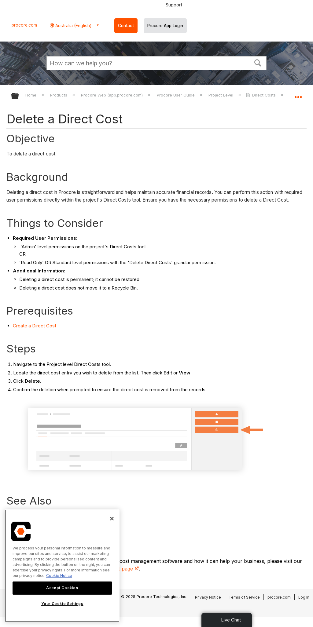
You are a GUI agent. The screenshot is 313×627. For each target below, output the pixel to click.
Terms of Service (244, 597)
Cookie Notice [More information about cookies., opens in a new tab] (59, 575)
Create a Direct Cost (34, 326)
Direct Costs (261, 95)
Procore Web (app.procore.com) (112, 95)
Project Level (221, 95)
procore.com (24, 25)
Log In (303, 597)
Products (59, 95)
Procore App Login (165, 25)
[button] (258, 62)
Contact (126, 25)
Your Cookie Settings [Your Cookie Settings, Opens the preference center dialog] (62, 603)
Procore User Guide (176, 95)
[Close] (112, 518)
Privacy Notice (208, 597)
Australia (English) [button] (73, 25)
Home (31, 95)
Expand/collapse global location (298, 94)
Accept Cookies (62, 587)
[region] (62, 565)
